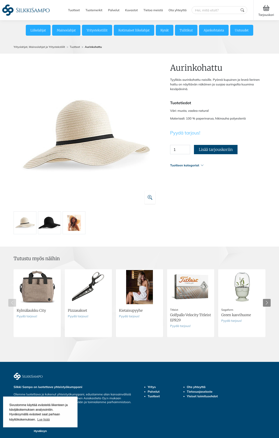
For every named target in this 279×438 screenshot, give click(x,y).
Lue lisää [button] (43, 419)
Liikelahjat (38, 30)
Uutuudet (242, 30)
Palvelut (114, 10)
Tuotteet (74, 10)
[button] (217, 165)
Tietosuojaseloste (200, 391)
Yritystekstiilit (97, 30)
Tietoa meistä (153, 10)
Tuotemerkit (93, 10)
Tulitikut (186, 30)
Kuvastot (131, 10)
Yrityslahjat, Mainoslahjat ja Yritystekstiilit (39, 47)
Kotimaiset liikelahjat (134, 30)
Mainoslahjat (66, 30)
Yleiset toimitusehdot (202, 396)
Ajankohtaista (214, 30)
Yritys (152, 387)
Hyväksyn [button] (40, 431)
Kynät (164, 30)
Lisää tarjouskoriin (216, 149)
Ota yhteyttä (178, 10)
